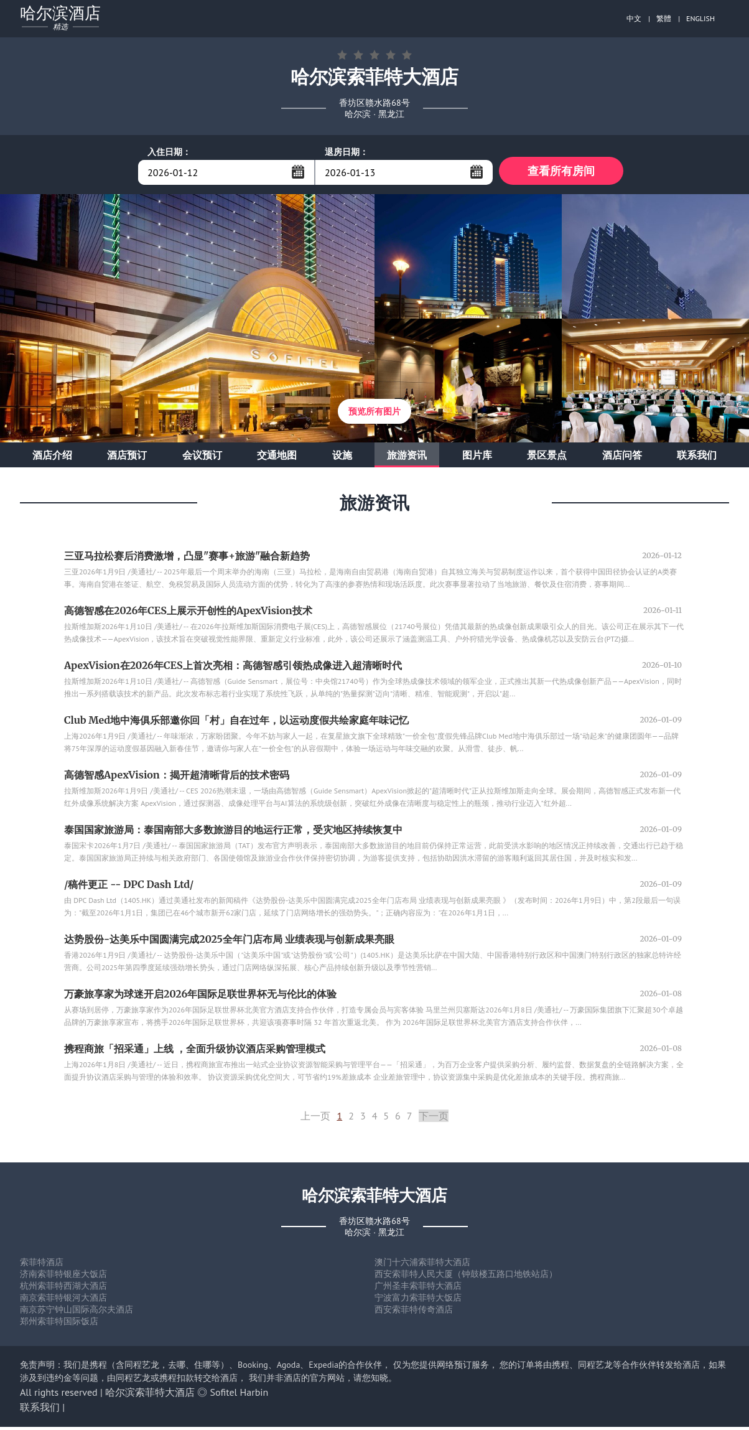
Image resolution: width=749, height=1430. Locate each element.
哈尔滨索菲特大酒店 (150, 1395)
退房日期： (346, 151)
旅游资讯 (407, 458)
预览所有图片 (374, 414)
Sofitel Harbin (239, 1395)
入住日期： (169, 151)
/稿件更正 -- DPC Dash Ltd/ (128, 887)
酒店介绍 (52, 458)
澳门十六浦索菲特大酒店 (422, 1265)
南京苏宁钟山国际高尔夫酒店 (76, 1312)
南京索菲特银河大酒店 (63, 1300)
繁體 (663, 18)
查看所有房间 (561, 172)
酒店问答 (622, 458)
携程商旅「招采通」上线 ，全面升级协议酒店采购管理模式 (194, 1051)
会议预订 (202, 458)
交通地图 (277, 458)
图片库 (477, 458)
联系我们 (697, 458)
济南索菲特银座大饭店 (63, 1277)
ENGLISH (700, 18)
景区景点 (547, 458)
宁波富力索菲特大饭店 (418, 1300)
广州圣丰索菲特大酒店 (418, 1288)
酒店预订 (127, 458)
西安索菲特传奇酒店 (413, 1312)
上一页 (315, 1119)
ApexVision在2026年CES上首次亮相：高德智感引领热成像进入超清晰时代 (233, 668)
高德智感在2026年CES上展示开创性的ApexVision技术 (188, 613)
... (298, 172)
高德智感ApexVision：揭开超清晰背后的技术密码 (176, 778)
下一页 (434, 1119)
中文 (633, 18)
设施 (342, 458)
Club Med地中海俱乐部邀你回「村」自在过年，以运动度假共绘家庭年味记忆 (236, 723)
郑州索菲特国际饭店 (59, 1324)
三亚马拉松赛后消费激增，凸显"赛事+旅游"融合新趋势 (187, 559)
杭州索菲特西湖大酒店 (63, 1288)
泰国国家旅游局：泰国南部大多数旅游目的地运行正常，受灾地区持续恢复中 (233, 832)
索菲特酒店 (41, 1265)
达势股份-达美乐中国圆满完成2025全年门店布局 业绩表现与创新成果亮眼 (229, 942)
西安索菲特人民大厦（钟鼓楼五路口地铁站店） (465, 1277)
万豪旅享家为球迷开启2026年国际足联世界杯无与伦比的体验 (200, 997)
